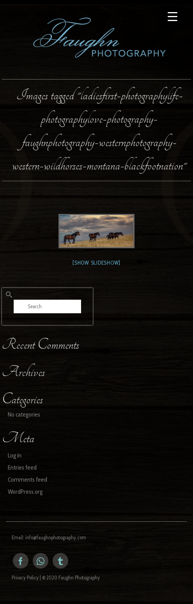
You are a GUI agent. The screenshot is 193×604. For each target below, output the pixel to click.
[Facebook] (20, 561)
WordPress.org (25, 491)
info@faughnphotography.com (55, 537)
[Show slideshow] (96, 263)
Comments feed (27, 479)
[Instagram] (40, 561)
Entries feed (22, 467)
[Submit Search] (8, 295)
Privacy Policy (25, 577)
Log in (14, 455)
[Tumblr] (60, 561)
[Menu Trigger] (172, 16)
